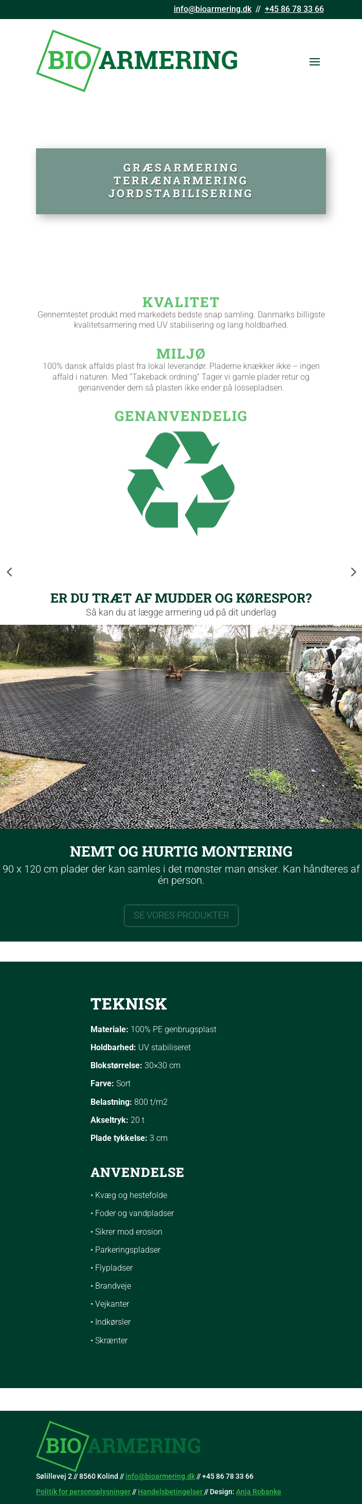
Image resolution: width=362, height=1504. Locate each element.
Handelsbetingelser (171, 1492)
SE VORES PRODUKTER (181, 917)
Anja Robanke (258, 1492)
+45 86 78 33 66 (294, 9)
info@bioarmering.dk (212, 9)
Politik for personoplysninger (83, 1492)
